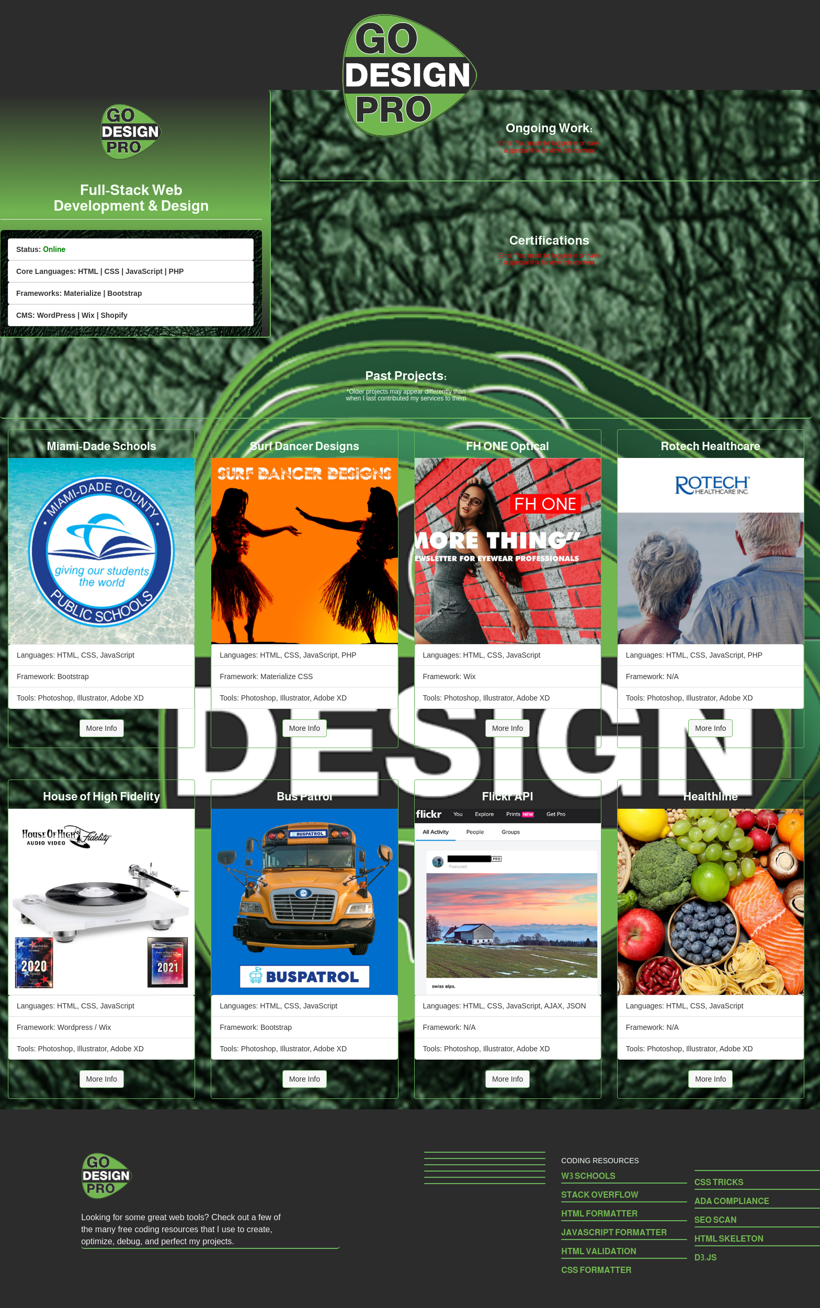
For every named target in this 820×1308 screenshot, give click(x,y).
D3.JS (705, 1257)
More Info (101, 728)
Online (54, 249)
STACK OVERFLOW (600, 1194)
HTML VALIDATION (598, 1251)
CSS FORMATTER (596, 1270)
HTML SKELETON (729, 1238)
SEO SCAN (715, 1219)
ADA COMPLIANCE (731, 1201)
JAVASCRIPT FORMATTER (614, 1232)
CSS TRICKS (719, 1182)
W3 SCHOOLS (588, 1176)
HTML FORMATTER (599, 1213)
